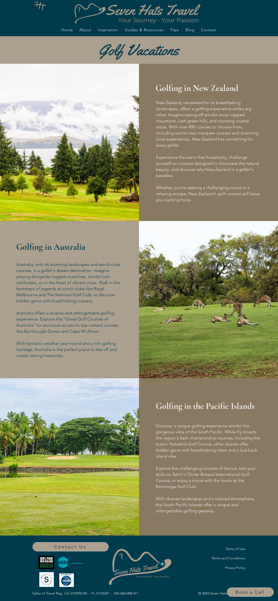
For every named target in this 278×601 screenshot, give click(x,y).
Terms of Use (235, 549)
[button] (250, 592)
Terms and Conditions (228, 558)
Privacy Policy (235, 568)
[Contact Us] (71, 546)
